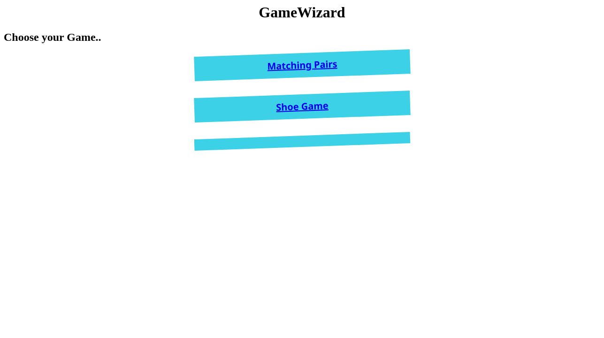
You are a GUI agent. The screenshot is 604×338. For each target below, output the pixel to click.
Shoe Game (301, 106)
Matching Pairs (302, 65)
